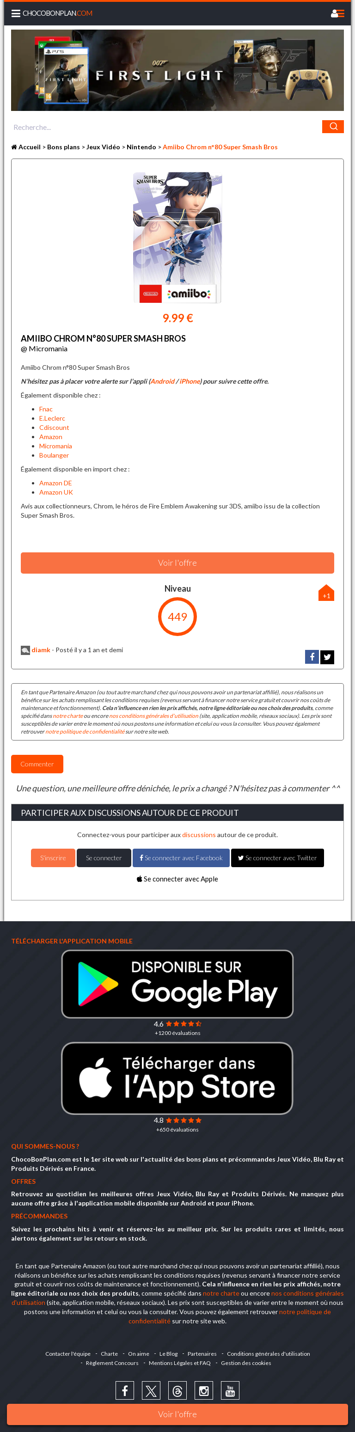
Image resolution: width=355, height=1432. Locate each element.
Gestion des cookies (246, 1362)
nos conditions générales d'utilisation (153, 715)
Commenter (37, 764)
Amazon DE (55, 483)
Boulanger (54, 455)
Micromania (55, 446)
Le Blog (168, 1353)
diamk (35, 650)
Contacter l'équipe (68, 1353)
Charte (109, 1353)
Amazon (50, 437)
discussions (199, 834)
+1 (327, 596)
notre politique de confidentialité (84, 731)
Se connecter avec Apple (177, 879)
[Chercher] (333, 126)
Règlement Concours (112, 1362)
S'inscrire (53, 858)
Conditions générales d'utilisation (268, 1353)
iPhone (189, 381)
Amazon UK (56, 492)
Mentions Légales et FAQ (180, 1362)
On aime (138, 1353)
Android (162, 381)
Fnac (46, 409)
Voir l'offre (177, 1414)
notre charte (68, 715)
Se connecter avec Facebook (181, 858)
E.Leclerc (52, 418)
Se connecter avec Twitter (277, 858)
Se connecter (104, 858)
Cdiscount (54, 427)
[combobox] (177, 126)
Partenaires (202, 1353)
